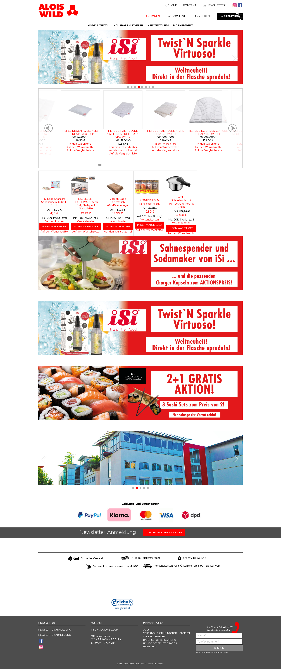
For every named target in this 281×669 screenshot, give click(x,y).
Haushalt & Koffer (128, 25)
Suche (170, 5)
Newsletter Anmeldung (54, 630)
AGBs (146, 630)
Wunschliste (177, 16)
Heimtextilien (158, 25)
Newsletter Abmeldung (54, 635)
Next (235, 58)
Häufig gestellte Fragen (160, 643)
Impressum (150, 647)
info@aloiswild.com (104, 630)
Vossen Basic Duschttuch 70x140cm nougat (118, 202)
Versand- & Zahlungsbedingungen (166, 633)
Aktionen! (153, 16)
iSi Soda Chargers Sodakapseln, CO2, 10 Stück (54, 202)
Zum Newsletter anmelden (164, 533)
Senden (219, 648)
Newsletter (214, 5)
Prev (44, 58)
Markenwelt (183, 25)
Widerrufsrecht (154, 637)
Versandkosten (54, 221)
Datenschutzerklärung (159, 640)
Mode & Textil (98, 25)
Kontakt (189, 5)
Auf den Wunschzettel (54, 232)
